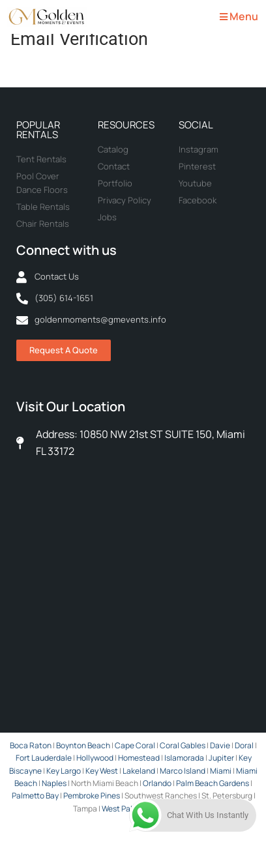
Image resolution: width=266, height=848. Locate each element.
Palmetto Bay (36, 795)
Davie (220, 745)
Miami (220, 770)
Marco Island (182, 770)
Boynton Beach (83, 745)
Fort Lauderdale (44, 757)
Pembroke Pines (91, 795)
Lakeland (139, 770)
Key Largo (63, 770)
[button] (237, 17)
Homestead (139, 757)
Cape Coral (135, 745)
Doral (244, 745)
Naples (54, 783)
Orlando (157, 783)
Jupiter (221, 757)
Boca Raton (31, 745)
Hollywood (94, 757)
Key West (101, 770)
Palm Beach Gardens (212, 783)
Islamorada (184, 757)
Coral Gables (182, 745)
